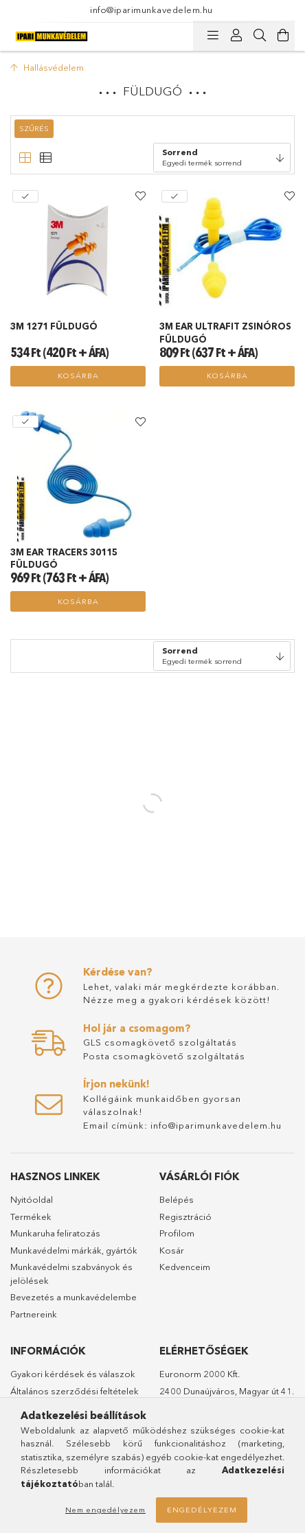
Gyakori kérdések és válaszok (72, 1373)
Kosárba (78, 375)
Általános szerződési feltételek (74, 1390)
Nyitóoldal (31, 1199)
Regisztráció (185, 1216)
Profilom (176, 1232)
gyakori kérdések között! (209, 999)
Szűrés (34, 128)
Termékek (31, 1216)
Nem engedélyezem (105, 1509)
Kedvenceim (184, 1266)
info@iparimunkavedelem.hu (151, 9)
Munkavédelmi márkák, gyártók (73, 1250)
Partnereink (33, 1314)
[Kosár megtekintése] (283, 35)
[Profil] (236, 35)
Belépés (176, 1199)
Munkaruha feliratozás (55, 1232)
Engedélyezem (202, 1509)
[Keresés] (259, 35)
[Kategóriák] (213, 35)
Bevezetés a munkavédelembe (73, 1296)
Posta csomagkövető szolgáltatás (164, 1055)
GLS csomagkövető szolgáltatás (160, 1042)
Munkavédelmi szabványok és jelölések (71, 1273)
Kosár (171, 1250)
